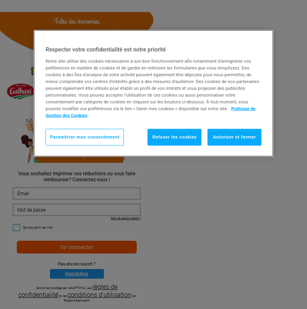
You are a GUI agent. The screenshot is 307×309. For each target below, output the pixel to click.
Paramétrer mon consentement (85, 137)
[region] (153, 93)
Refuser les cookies (174, 137)
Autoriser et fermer (234, 137)
